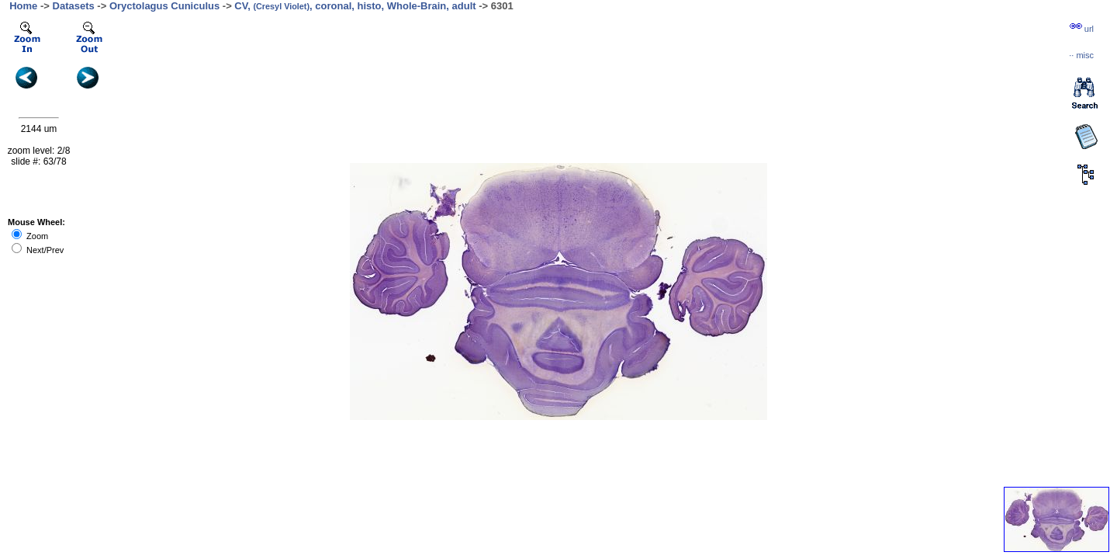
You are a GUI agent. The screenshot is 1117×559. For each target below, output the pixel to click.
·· (1081, 55)
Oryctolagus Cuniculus (164, 6)
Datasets (74, 6)
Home (23, 6)
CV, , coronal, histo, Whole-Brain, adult (355, 6)
